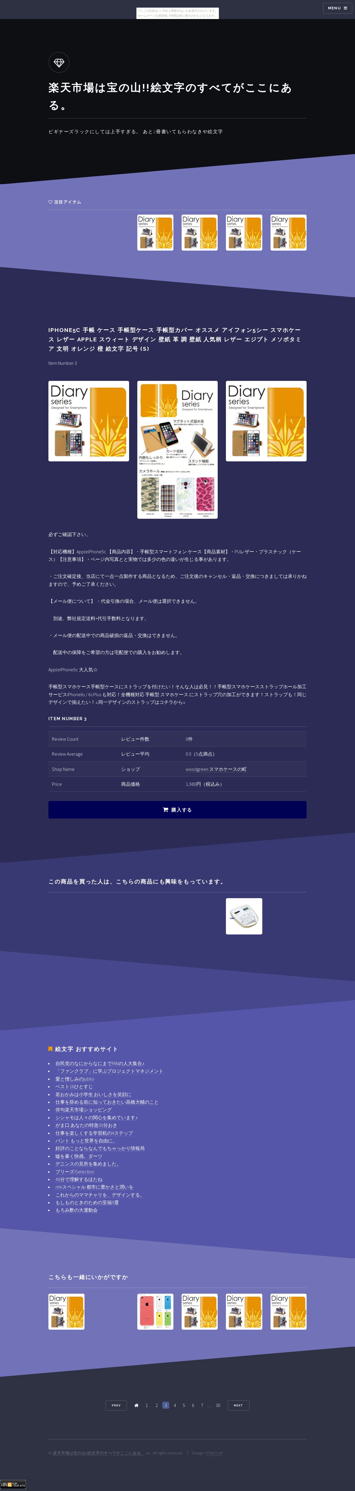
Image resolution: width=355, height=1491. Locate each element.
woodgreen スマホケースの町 (216, 769)
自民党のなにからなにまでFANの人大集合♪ (99, 1063)
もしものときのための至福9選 (87, 1202)
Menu (334, 8)
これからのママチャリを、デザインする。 (100, 1195)
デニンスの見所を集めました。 (88, 1164)
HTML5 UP (214, 1453)
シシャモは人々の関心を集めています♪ (96, 1117)
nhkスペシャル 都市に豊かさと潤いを (94, 1187)
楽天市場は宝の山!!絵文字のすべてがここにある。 (99, 1453)
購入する (181, 810)
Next (238, 1405)
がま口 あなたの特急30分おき (86, 1125)
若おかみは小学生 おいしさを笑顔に (93, 1094)
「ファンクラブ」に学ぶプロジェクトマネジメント (109, 1071)
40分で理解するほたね (78, 1179)
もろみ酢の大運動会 (76, 1210)
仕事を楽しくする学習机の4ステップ (94, 1133)
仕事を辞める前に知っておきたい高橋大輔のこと (107, 1102)
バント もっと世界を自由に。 (86, 1141)
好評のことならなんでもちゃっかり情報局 (100, 1148)
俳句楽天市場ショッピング (83, 1109)
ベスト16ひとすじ (74, 1086)
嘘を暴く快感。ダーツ (78, 1156)
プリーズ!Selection (74, 1172)
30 (218, 1405)
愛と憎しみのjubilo (74, 1079)
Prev (116, 1405)
